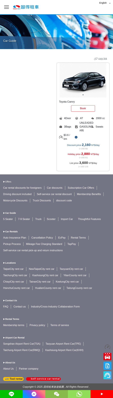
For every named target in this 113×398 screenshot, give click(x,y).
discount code (64, 200)
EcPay (62, 237)
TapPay (71, 244)
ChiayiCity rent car (13, 281)
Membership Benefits (89, 194)
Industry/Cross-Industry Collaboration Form (55, 306)
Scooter (51, 219)
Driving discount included (17, 194)
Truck (38, 219)
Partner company (28, 368)
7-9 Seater (24, 219)
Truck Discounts (42, 200)
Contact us (20, 306)
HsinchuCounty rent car (16, 288)
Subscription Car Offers (81, 187)
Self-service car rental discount (54, 194)
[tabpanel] (83, 80)
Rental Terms (78, 237)
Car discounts (54, 187)
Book (83, 108)
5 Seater (8, 219)
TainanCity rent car (40, 281)
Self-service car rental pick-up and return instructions (33, 250)
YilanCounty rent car (74, 275)
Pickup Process (12, 244)
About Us (8, 368)
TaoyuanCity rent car (71, 269)
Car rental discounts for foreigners (22, 187)
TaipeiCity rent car (13, 269)
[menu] (6, 7)
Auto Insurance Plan (14, 237)
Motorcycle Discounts (15, 200)
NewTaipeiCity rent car (41, 269)
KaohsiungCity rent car (45, 275)
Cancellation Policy (42, 237)
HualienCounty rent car (48, 288)
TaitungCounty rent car (79, 288)
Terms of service (59, 325)
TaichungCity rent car (15, 275)
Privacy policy (37, 325)
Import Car (67, 219)
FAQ (5, 306)
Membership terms (13, 325)
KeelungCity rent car (67, 281)
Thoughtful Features (89, 219)
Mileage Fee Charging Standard (44, 244)
